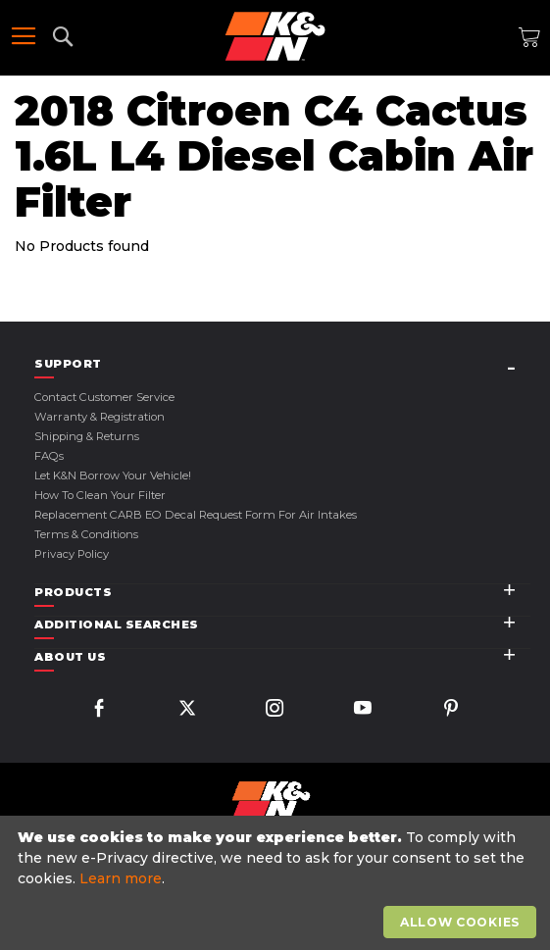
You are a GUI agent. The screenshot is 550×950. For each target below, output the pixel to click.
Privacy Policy (71, 554)
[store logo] (275, 36)
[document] (277, 883)
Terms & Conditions (86, 534)
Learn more (120, 878)
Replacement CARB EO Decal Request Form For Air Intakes (195, 515)
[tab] (282, 364)
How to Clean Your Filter (100, 495)
